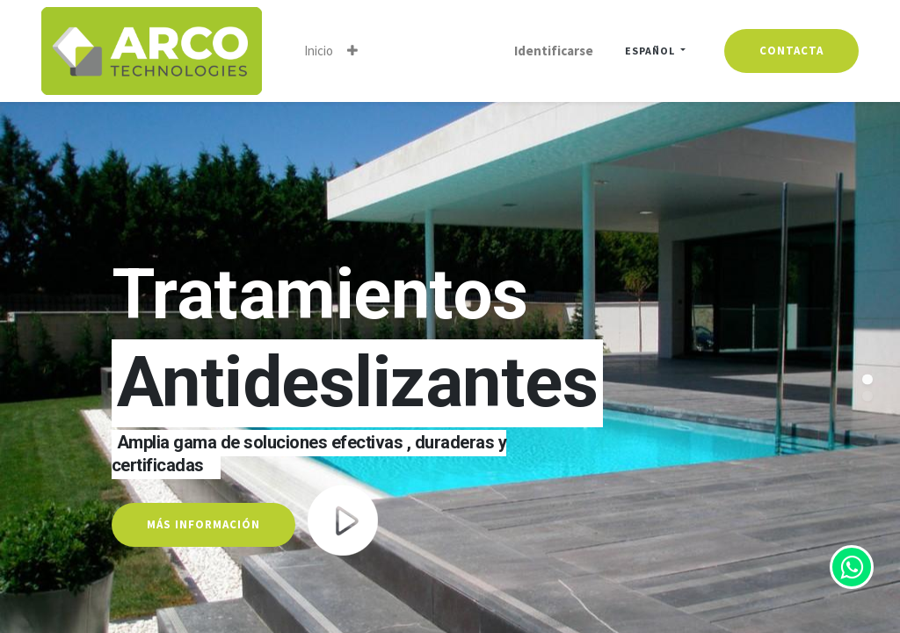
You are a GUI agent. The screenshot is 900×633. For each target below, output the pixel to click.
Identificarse (553, 50)
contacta (791, 50)
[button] (352, 51)
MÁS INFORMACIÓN (203, 524)
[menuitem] (318, 51)
